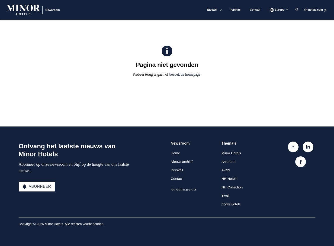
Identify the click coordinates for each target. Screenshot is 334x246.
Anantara (229, 162)
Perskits (235, 9)
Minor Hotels (231, 153)
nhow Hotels (231, 204)
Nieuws (212, 9)
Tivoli (225, 196)
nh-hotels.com (313, 9)
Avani (226, 170)
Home (175, 153)
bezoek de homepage (184, 74)
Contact (255, 9)
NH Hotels (229, 179)
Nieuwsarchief (182, 162)
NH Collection (232, 187)
